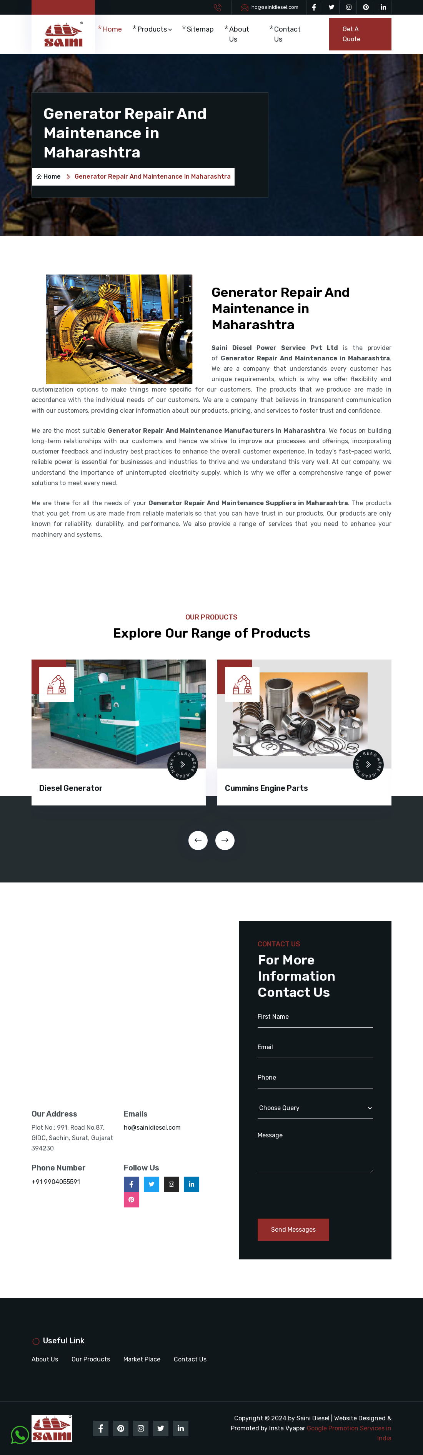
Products (152, 29)
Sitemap (200, 29)
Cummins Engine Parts (266, 788)
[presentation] (198, 840)
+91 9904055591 (56, 1181)
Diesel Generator (71, 788)
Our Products (91, 1359)
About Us (239, 34)
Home (112, 29)
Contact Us (287, 34)
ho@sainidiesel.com (274, 7)
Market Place (141, 1359)
